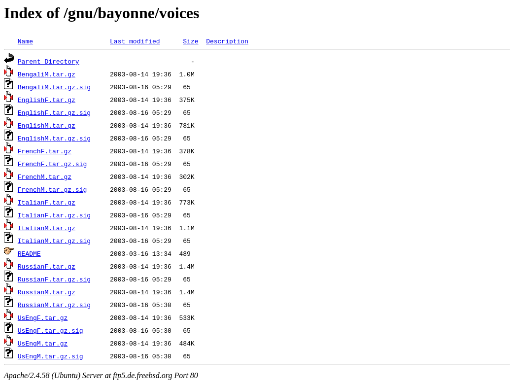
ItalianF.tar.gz (46, 202)
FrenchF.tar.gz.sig (52, 163)
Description (227, 40)
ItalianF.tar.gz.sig (54, 214)
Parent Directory (48, 61)
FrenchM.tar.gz (44, 176)
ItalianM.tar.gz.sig (54, 240)
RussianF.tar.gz (46, 266)
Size (190, 40)
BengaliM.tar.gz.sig (54, 86)
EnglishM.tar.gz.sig (54, 138)
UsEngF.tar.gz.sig (50, 330)
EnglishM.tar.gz (46, 125)
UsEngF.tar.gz (43, 317)
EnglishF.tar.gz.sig (54, 112)
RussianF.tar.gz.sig (54, 279)
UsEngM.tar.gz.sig (50, 355)
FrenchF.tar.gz (44, 150)
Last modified (135, 40)
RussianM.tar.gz (46, 291)
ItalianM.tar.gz (46, 227)
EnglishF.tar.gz (46, 99)
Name (25, 40)
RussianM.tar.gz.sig (54, 304)
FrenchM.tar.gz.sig (52, 189)
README (29, 253)
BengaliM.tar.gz (46, 74)
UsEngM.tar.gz (43, 343)
